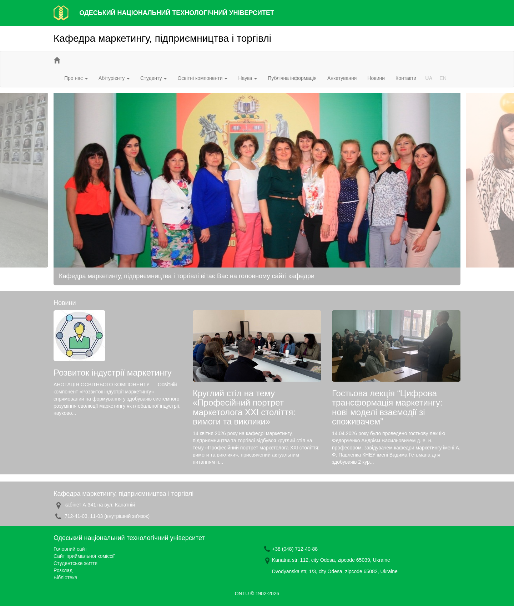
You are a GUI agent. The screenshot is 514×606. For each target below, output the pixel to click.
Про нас (76, 78)
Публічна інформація (292, 78)
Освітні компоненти (202, 78)
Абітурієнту (114, 78)
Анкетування (342, 78)
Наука (247, 78)
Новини (376, 78)
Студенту (153, 78)
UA (428, 78)
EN (443, 78)
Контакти (405, 78)
